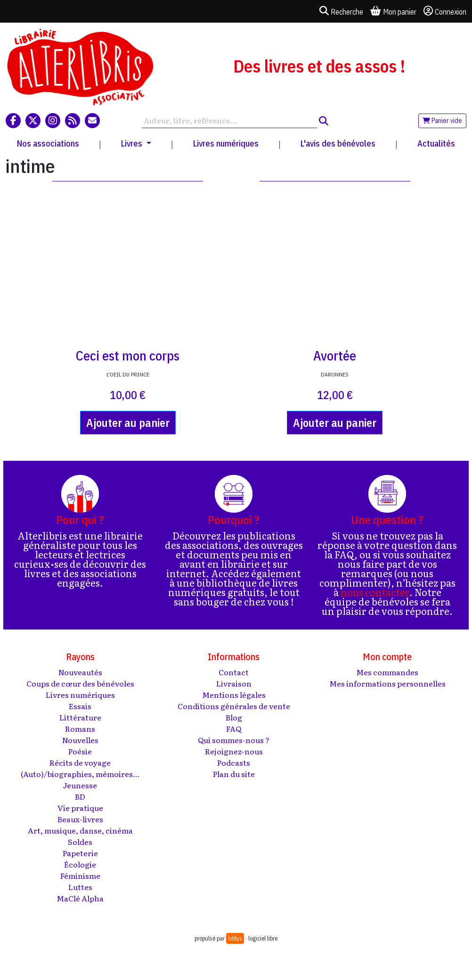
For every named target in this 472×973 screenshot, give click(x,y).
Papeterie (80, 853)
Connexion (444, 11)
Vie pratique (80, 807)
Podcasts (233, 762)
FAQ (233, 728)
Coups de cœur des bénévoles (80, 683)
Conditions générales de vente (234, 705)
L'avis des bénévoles (338, 143)
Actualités (436, 143)
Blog (234, 717)
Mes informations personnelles (387, 683)
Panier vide (442, 120)
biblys (235, 938)
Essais (80, 705)
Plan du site (234, 773)
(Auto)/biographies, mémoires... (80, 773)
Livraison (234, 683)
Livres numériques (226, 143)
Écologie (80, 864)
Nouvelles (80, 739)
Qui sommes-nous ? (233, 739)
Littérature (80, 717)
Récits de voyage (80, 762)
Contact (234, 672)
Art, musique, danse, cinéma (80, 830)
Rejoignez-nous (234, 751)
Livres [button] (132, 143)
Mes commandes (387, 672)
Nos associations (48, 143)
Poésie (80, 751)
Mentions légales (234, 694)
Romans (80, 728)
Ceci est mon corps (127, 355)
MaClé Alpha (80, 898)
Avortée (334, 355)
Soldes (80, 841)
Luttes (80, 886)
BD (80, 796)
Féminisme (80, 875)
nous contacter (375, 592)
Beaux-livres (80, 819)
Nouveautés (80, 672)
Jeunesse (80, 785)
